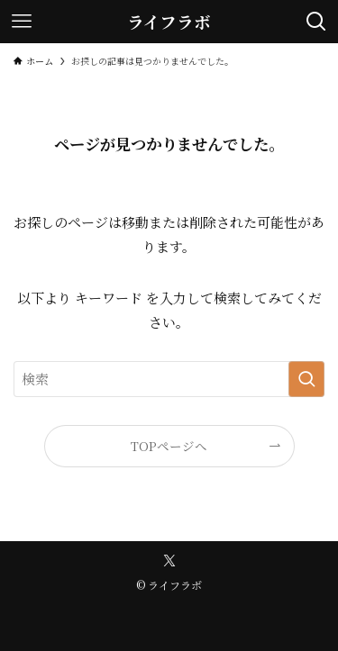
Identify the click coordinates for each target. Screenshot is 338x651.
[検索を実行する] (306, 379)
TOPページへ (169, 446)
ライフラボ (169, 22)
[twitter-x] (169, 561)
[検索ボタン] (316, 21)
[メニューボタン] (21, 21)
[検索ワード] (169, 379)
